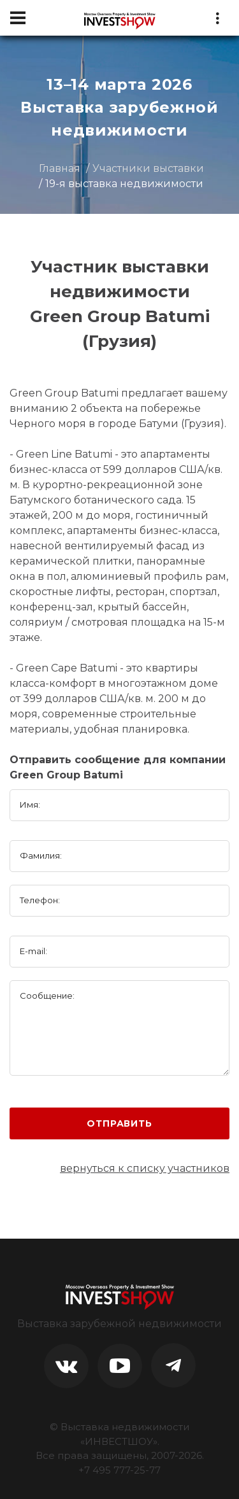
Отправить (119, 1123)
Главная (59, 168)
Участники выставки (148, 168)
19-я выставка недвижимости (124, 184)
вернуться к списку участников (144, 1168)
